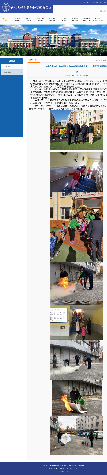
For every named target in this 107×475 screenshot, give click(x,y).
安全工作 (40, 20)
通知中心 (29, 20)
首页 (102, 60)
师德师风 (75, 20)
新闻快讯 (7, 72)
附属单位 (98, 20)
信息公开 (52, 20)
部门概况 (17, 20)
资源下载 (86, 20)
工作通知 (7, 66)
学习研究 (63, 20)
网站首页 (5, 20)
